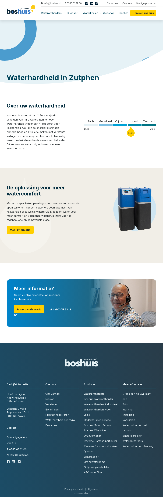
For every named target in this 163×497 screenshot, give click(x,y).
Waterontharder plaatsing (138, 446)
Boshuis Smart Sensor (97, 425)
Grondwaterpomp (94, 461)
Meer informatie (20, 230)
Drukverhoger (92, 435)
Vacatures (51, 404)
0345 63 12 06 (73, 3)
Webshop (108, 13)
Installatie (128, 414)
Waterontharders (53, 13)
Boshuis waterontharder (98, 399)
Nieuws (49, 399)
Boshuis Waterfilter (95, 430)
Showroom (112, 3)
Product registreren (57, 414)
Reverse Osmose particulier (100, 441)
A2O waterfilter (93, 472)
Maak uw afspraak (29, 309)
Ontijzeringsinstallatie (96, 467)
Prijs (125, 404)
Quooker (74, 13)
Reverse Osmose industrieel (100, 446)
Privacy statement (73, 489)
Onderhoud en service (97, 420)
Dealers (11, 442)
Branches (122, 13)
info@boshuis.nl (50, 3)
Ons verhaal (52, 393)
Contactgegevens (17, 437)
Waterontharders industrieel (100, 404)
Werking (127, 409)
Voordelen (129, 420)
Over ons (127, 3)
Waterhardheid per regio (60, 420)
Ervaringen (52, 409)
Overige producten (146, 3)
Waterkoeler (92, 13)
